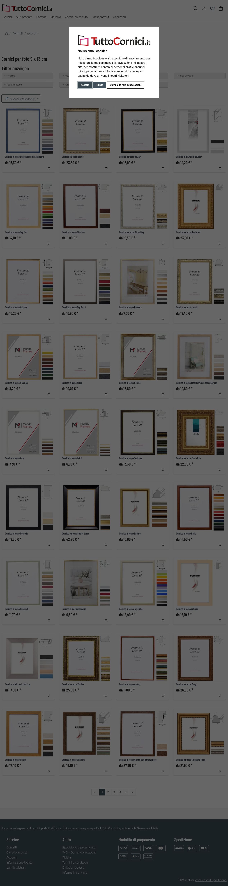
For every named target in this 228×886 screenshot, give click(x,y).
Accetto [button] (85, 85)
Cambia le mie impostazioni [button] (125, 85)
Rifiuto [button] (99, 85)
